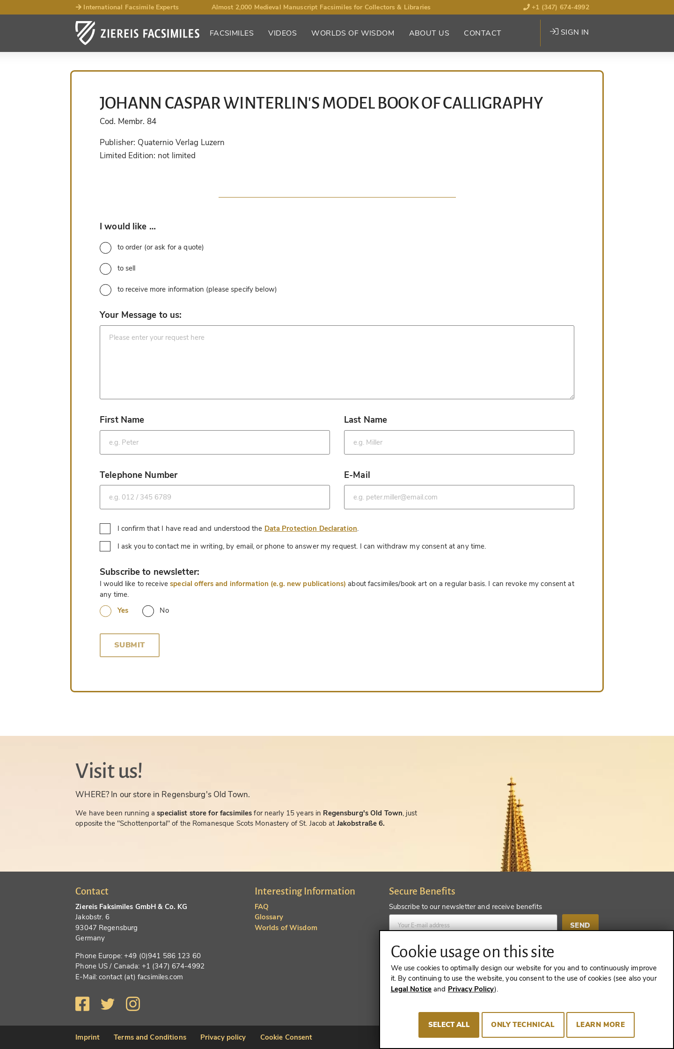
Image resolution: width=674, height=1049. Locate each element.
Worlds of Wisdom (352, 33)
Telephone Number (138, 475)
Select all (449, 1024)
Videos (282, 33)
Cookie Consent (286, 1037)
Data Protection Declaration (311, 528)
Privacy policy (223, 1037)
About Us (429, 33)
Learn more (600, 1024)
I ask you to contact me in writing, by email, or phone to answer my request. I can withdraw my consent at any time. (294, 546)
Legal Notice (411, 989)
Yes (114, 611)
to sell (117, 269)
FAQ (262, 906)
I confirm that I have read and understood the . (230, 528)
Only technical (523, 1024)
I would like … (128, 226)
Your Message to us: (141, 314)
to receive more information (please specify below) (188, 290)
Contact (482, 33)
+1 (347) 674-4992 (556, 7)
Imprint (87, 1037)
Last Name (365, 419)
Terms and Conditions (150, 1037)
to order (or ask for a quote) (152, 248)
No (155, 611)
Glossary (269, 917)
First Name (122, 419)
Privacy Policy (471, 989)
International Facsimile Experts (127, 7)
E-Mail (357, 475)
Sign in (569, 32)
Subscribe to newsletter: (149, 571)
